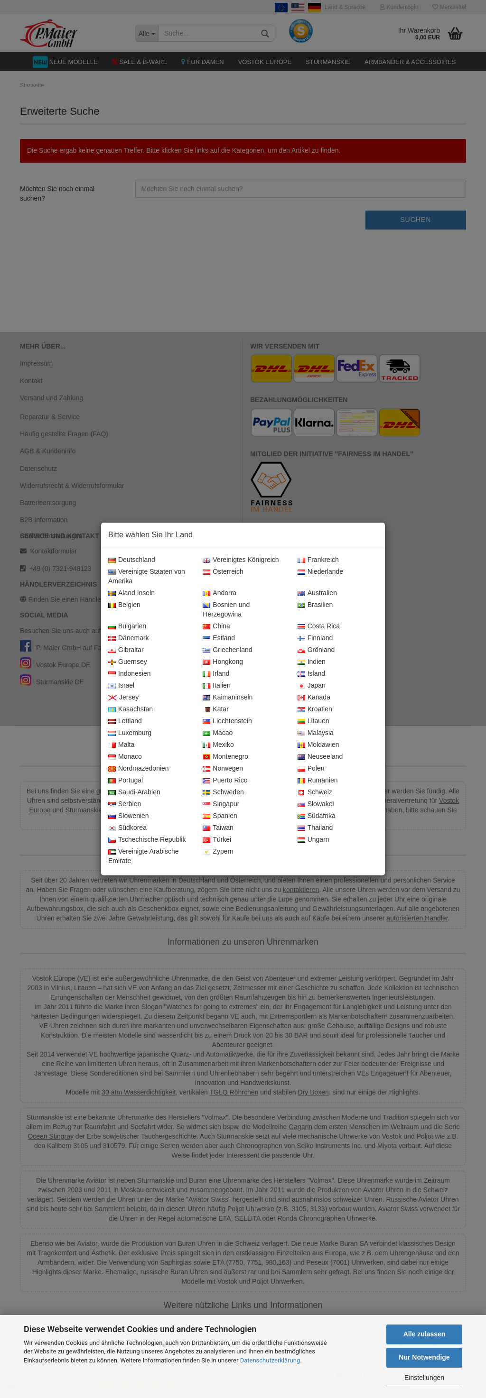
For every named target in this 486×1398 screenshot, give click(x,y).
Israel (121, 685)
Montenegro (225, 757)
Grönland (316, 650)
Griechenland (227, 650)
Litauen (313, 721)
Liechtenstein (227, 721)
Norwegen (223, 768)
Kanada (314, 697)
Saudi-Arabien (134, 792)
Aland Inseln (131, 593)
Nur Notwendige (424, 1357)
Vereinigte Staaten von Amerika (146, 576)
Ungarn (313, 840)
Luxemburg (129, 733)
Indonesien (129, 674)
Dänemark (128, 638)
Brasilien (315, 605)
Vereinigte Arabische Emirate (143, 856)
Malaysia (316, 733)
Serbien (124, 804)
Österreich (223, 572)
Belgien (124, 605)
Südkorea (127, 828)
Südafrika (317, 816)
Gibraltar (126, 650)
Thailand (315, 828)
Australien (317, 593)
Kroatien (315, 709)
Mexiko (218, 745)
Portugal (125, 780)
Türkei (217, 840)
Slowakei (316, 804)
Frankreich (318, 560)
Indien (312, 662)
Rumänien (318, 780)
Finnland (315, 638)
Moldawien (318, 745)
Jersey (123, 697)
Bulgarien (127, 626)
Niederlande (321, 572)
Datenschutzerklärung (270, 1360)
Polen (311, 768)
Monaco (125, 757)
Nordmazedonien (138, 768)
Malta (121, 745)
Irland (216, 674)
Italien (216, 685)
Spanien (220, 816)
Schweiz (315, 792)
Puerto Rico (225, 780)
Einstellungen (424, 1377)
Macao (218, 733)
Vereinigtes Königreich (241, 560)
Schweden (223, 792)
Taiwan (218, 828)
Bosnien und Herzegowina (226, 609)
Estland (219, 638)
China (216, 626)
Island (311, 674)
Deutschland (131, 560)
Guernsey (127, 662)
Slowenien (128, 816)
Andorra (219, 593)
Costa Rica (319, 626)
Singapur (221, 804)
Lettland (125, 721)
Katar (215, 709)
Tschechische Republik (147, 840)
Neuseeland (320, 757)
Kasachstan (130, 709)
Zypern (218, 851)
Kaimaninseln (227, 697)
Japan (312, 685)
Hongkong (223, 662)
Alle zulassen (424, 1334)
